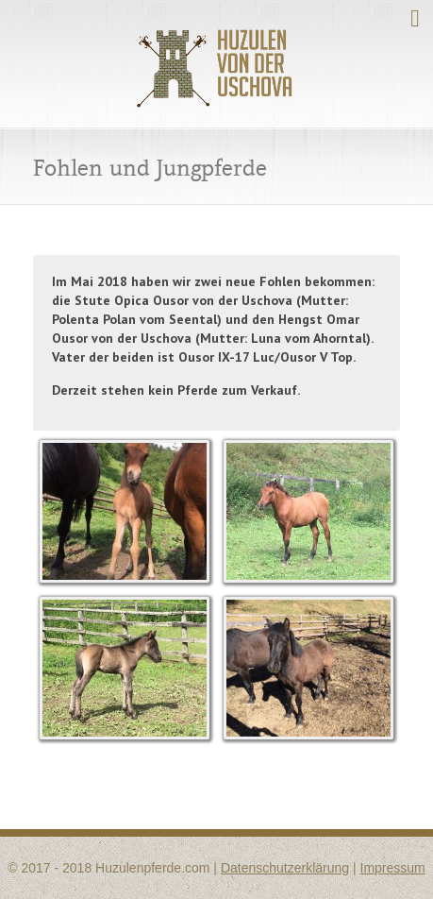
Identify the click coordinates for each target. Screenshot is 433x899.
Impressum (392, 867)
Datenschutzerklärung (285, 867)
